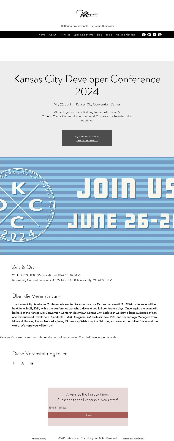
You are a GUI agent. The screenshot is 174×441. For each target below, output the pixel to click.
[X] (154, 34)
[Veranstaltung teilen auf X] (22, 363)
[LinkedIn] (149, 34)
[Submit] (88, 415)
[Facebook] (144, 34)
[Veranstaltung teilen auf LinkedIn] (31, 363)
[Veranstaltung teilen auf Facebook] (14, 363)
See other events (87, 140)
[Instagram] (160, 34)
